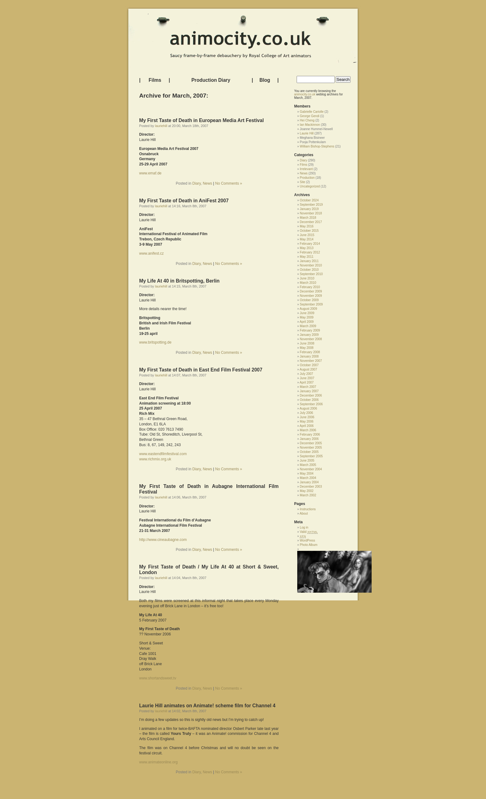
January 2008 (309, 356)
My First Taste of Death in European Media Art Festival (201, 120)
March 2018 (308, 217)
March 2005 (308, 465)
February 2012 (310, 252)
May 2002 (306, 491)
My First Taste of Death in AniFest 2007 (184, 200)
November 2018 (311, 213)
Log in (304, 527)
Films (155, 80)
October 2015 (309, 230)
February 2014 (310, 243)
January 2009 (309, 334)
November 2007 (311, 360)
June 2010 (307, 278)
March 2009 (308, 326)
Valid (309, 531)
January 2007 (309, 391)
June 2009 (307, 313)
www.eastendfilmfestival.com (163, 454)
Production (307, 177)
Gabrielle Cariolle (312, 111)
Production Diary (210, 80)
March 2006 (308, 430)
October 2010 (309, 269)
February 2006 (310, 434)
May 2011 (306, 256)
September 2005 (311, 456)
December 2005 (311, 443)
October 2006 (309, 400)
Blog (264, 80)
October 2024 (309, 200)
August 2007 (308, 369)
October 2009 (309, 300)
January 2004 (309, 482)
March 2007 (308, 387)
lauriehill (161, 126)
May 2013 (306, 248)
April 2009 (307, 321)
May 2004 (306, 473)
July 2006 (306, 413)
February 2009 (310, 330)
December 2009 (311, 291)
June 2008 (307, 343)
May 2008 (306, 347)
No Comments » (228, 183)
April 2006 (307, 426)
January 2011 (309, 261)
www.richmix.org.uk (155, 459)
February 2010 (310, 287)
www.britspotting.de (155, 342)
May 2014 (306, 239)
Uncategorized (310, 186)
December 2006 (311, 395)
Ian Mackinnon (310, 124)
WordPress (307, 540)
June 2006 (307, 417)
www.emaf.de (150, 173)
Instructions (308, 509)
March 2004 (308, 478)
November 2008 (311, 339)
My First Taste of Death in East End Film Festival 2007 (200, 369)
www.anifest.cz (151, 253)
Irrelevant (306, 169)
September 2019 (311, 204)
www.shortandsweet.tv (157, 678)
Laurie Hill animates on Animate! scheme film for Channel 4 (207, 705)
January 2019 (309, 209)
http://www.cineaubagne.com (163, 540)
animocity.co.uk (304, 94)
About (304, 513)
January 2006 (309, 439)
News (207, 183)
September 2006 (311, 404)
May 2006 (306, 421)
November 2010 (311, 265)
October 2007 (309, 365)
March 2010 (308, 282)
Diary (196, 183)
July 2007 (306, 373)
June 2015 (307, 235)
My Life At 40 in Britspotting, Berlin (179, 280)
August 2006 (308, 408)
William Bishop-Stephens (317, 146)
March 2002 (308, 495)
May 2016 (306, 226)
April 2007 (307, 382)
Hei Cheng (307, 120)
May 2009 (306, 317)
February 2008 (310, 352)
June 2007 (307, 378)
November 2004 (311, 469)
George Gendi (309, 116)
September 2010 (311, 274)
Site (302, 182)
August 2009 (308, 308)
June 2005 (307, 460)
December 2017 (311, 222)
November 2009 (311, 295)
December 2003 (311, 486)
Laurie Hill (306, 133)
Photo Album (308, 545)
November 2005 (311, 447)
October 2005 (309, 452)
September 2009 (311, 304)
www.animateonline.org (158, 762)
